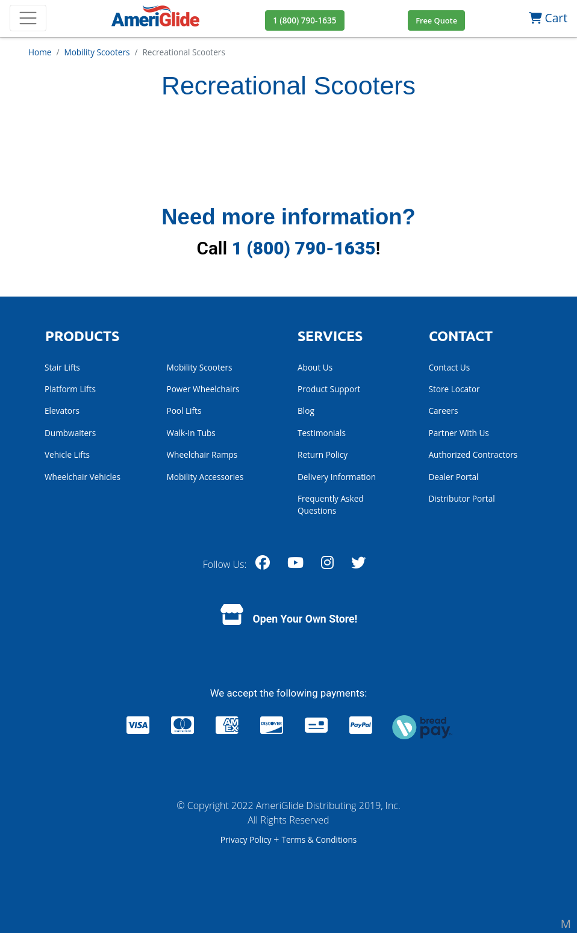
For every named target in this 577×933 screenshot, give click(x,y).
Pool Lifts (184, 410)
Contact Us (449, 367)
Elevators (62, 410)
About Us (315, 367)
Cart (548, 18)
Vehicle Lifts (67, 454)
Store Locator (454, 389)
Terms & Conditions (319, 839)
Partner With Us (459, 433)
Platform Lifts (70, 389)
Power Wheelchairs (203, 389)
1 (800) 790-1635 (304, 248)
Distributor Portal (462, 498)
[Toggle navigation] (28, 18)
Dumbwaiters (70, 433)
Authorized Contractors (473, 454)
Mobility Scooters (199, 367)
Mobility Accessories (205, 476)
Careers (443, 410)
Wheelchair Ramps (202, 454)
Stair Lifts (62, 367)
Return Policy (323, 454)
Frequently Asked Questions (331, 504)
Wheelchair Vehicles (82, 476)
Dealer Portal (454, 476)
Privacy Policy (246, 839)
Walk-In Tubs (191, 433)
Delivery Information (337, 476)
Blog (306, 410)
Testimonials (322, 433)
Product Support (329, 389)
